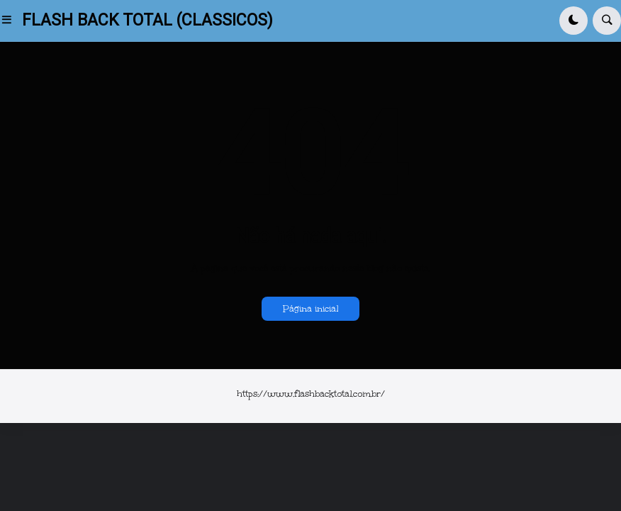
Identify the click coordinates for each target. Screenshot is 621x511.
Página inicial (310, 308)
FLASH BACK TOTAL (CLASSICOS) (147, 20)
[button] (11, 20)
